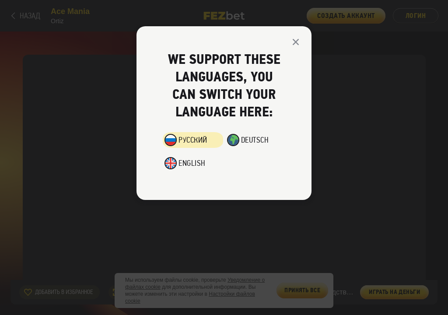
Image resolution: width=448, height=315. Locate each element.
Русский (192, 140)
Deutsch (255, 140)
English (192, 163)
